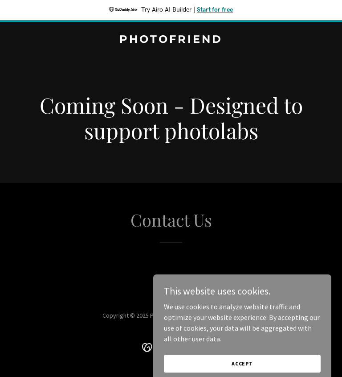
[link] (171, 40)
